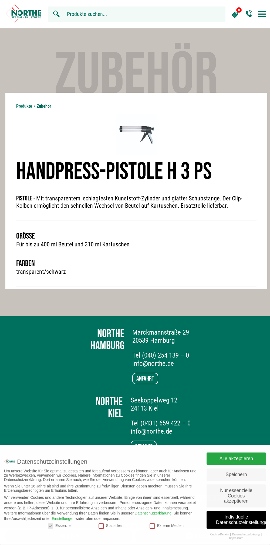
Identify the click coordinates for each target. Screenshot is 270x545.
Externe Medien (167, 522)
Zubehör (44, 106)
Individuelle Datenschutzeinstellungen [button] (241, 516)
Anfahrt (145, 378)
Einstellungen (63, 515)
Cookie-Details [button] (220, 531)
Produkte (24, 106)
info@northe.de (153, 363)
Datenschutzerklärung (153, 510)
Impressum (236, 535)
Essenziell (60, 522)
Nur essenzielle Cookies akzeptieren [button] (236, 492)
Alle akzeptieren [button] (236, 455)
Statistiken (111, 522)
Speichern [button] (236, 471)
